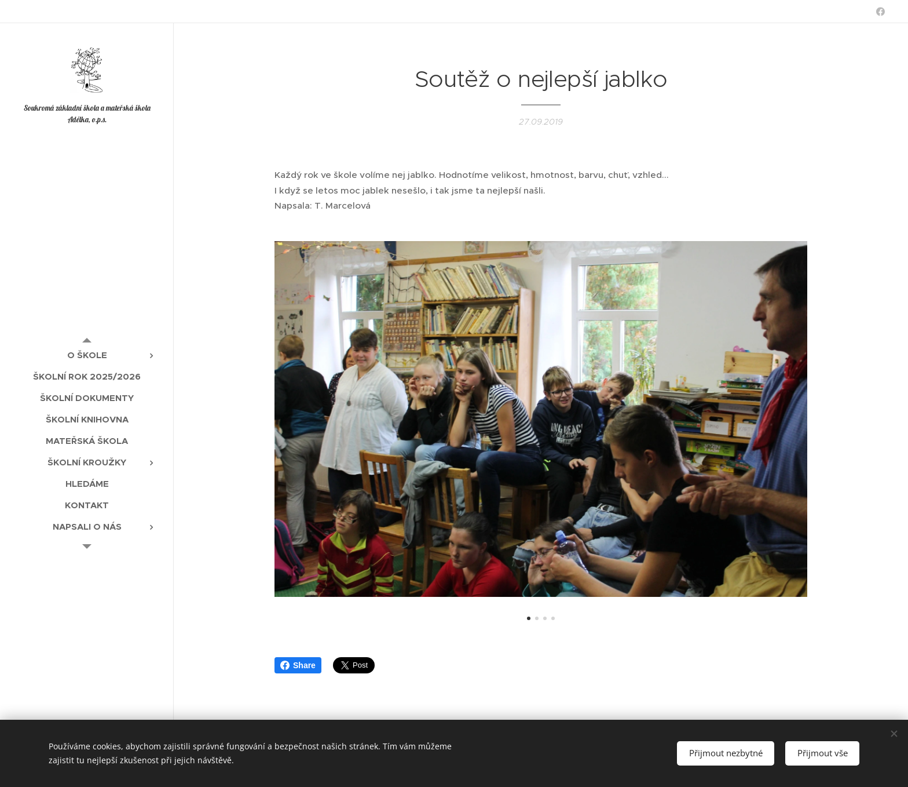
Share (298, 665)
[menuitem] (86, 355)
